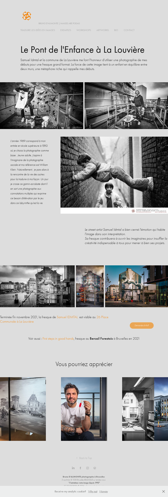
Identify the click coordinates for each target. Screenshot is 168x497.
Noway (104, 491)
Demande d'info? (142, 325)
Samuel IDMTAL (67, 317)
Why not (92, 491)
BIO (116, 30)
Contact (129, 30)
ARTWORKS (103, 30)
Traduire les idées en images (37, 30)
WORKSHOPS (83, 30)
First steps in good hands (58, 338)
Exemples (65, 30)
